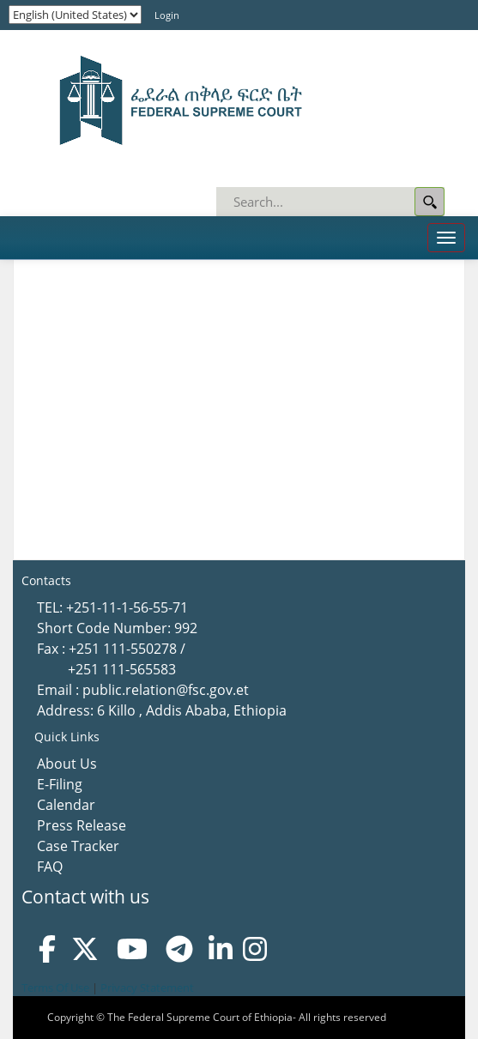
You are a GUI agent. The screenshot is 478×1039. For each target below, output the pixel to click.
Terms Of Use (55, 987)
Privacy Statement (147, 987)
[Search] (331, 201)
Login (166, 15)
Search (429, 201)
